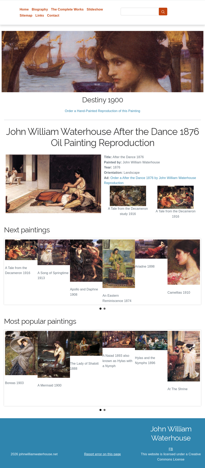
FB (171, 449)
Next (194, 271)
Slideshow (95, 9)
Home (24, 9)
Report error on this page (102, 454)
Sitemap (26, 15)
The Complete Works (67, 9)
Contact (53, 15)
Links (40, 15)
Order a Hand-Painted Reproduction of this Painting (102, 111)
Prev (10, 271)
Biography (40, 9)
